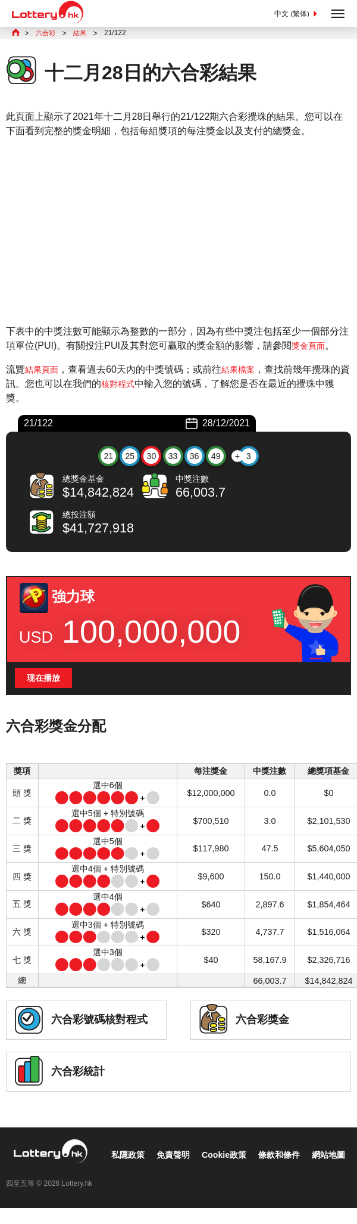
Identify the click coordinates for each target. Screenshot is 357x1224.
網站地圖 (253, 1174)
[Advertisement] (178, 232)
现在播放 (46, 680)
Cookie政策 (137, 1174)
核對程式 (130, 385)
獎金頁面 (311, 347)
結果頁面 (44, 370)
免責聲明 (81, 1174)
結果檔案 (245, 370)
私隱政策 (31, 1174)
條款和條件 (198, 1174)
